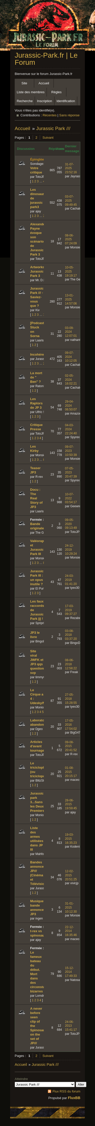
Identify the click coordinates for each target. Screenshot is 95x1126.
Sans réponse (69, 115)
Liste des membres (31, 92)
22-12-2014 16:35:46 (71, 931)
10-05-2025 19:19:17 (71, 271)
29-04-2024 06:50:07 (71, 405)
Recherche (25, 101)
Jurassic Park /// (53, 128)
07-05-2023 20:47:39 (71, 472)
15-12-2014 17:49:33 (71, 972)
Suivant (48, 137)
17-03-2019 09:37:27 (71, 610)
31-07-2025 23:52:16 (71, 168)
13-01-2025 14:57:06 (71, 299)
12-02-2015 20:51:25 (71, 875)
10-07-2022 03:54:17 (71, 498)
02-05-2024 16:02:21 (71, 379)
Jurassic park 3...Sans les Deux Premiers (37, 802)
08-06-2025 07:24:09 (71, 239)
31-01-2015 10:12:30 (71, 907)
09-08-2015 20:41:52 (71, 746)
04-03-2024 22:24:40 (71, 429)
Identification (65, 101)
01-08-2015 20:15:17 (71, 772)
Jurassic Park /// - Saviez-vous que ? (37, 297)
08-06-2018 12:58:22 (71, 664)
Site (24, 83)
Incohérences (40, 354)
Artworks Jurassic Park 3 (37, 271)
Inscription (44, 101)
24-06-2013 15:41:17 (71, 1026)
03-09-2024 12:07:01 (71, 332)
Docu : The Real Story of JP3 (36, 498)
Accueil (44, 83)
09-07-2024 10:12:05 (71, 356)
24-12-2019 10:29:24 (71, 549)
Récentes (49, 115)
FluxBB (74, 1098)
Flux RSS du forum (66, 1091)
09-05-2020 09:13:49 (71, 524)
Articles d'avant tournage (37, 746)
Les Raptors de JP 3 (36, 403)
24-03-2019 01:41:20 (71, 579)
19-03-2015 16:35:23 (71, 838)
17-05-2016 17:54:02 (71, 724)
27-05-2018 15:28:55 (71, 698)
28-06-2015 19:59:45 (71, 804)
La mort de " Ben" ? (36, 377)
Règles (56, 92)
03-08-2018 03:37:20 (71, 635)
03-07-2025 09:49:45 (71, 200)
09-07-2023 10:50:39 (71, 450)
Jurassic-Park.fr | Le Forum (46, 58)
